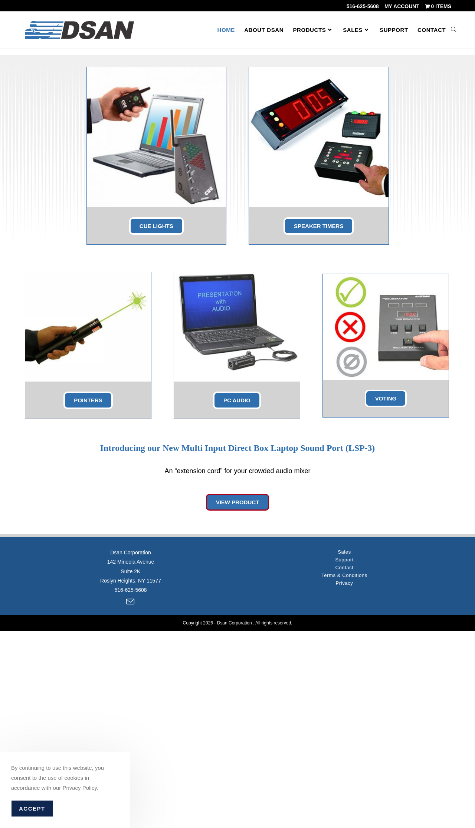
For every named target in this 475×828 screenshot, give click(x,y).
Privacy (344, 781)
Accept (32, 808)
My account (401, 6)
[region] (237, 140)
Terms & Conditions (344, 773)
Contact (344, 765)
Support (344, 757)
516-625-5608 (363, 6)
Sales (344, 749)
